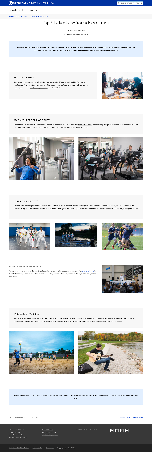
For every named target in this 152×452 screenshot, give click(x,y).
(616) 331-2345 (47, 430)
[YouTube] (127, 430)
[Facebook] (112, 430)
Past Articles (21, 16)
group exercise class (31, 127)
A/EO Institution (19, 448)
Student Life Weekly (24, 10)
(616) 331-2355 (47, 432)
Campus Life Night (57, 209)
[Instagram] (117, 430)
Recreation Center (85, 125)
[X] (122, 430)
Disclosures (50, 448)
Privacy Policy (37, 448)
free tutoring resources (38, 88)
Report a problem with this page (130, 417)
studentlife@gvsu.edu (50, 435)
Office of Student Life (39, 16)
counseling (94, 321)
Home (11, 16)
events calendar (88, 271)
